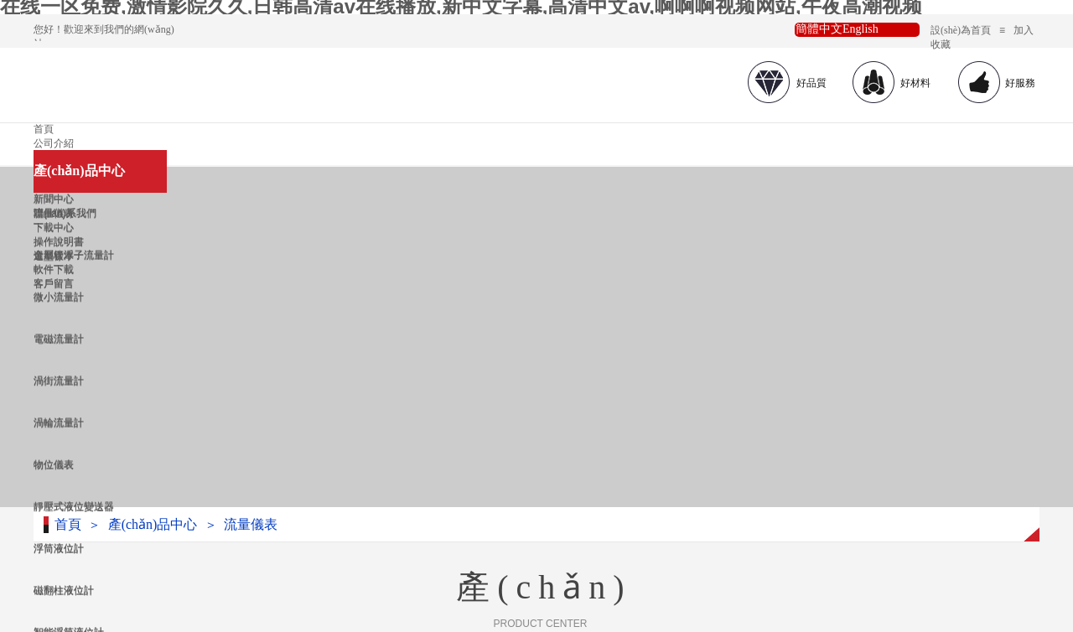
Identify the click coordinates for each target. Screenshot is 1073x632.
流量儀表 (250, 524)
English (860, 29)
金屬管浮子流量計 (74, 255)
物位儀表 (54, 464)
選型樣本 (54, 256)
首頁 (44, 129)
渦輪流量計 (59, 422)
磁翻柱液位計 (64, 590)
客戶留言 (54, 283)
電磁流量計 (59, 338)
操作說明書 (59, 241)
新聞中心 (54, 199)
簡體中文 (819, 29)
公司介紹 (54, 143)
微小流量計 (59, 297)
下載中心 (54, 227)
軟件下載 (54, 269)
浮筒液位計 (59, 548)
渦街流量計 (59, 380)
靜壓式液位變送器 (74, 506)
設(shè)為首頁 (960, 30)
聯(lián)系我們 (65, 213)
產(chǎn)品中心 (79, 170)
